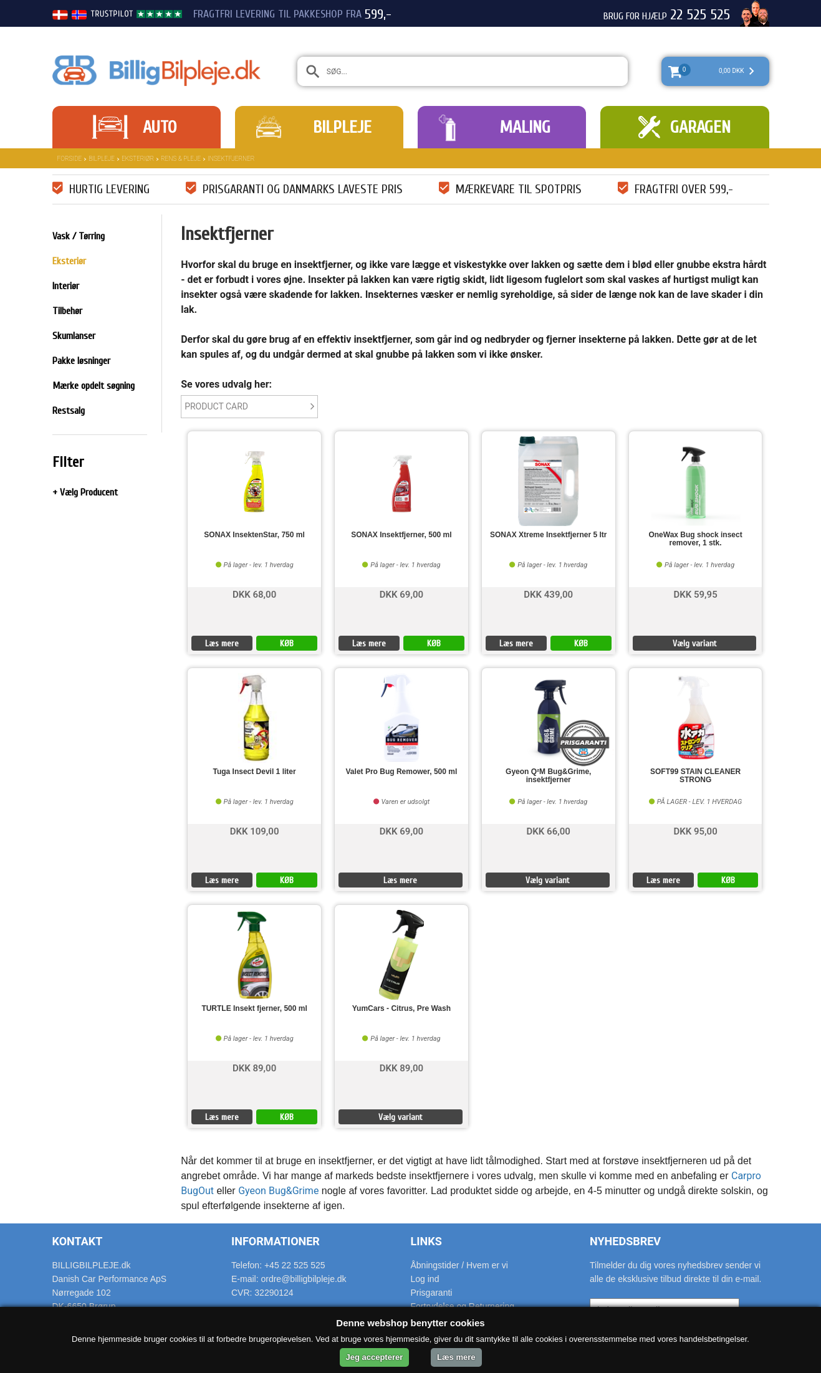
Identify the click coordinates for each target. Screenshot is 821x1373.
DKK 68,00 (254, 593)
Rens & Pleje (181, 158)
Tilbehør (67, 311)
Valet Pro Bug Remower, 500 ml (402, 772)
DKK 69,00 (401, 593)
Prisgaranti (432, 1293)
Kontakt (77, 1241)
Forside (69, 158)
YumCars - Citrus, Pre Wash (401, 1009)
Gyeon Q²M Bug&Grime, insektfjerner (548, 776)
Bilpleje (342, 127)
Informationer (275, 1241)
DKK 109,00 (254, 830)
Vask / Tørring (78, 236)
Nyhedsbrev (625, 1241)
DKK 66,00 (548, 830)
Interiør (65, 286)
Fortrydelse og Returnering (463, 1306)
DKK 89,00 (254, 1067)
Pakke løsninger (81, 360)
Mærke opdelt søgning (93, 385)
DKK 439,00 (548, 593)
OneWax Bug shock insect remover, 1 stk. (695, 539)
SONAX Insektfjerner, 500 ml (401, 535)
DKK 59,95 (695, 593)
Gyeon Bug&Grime (278, 1191)
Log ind (425, 1279)
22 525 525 (700, 14)
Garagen (700, 127)
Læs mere (222, 643)
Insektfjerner (231, 158)
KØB (287, 643)
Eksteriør (138, 158)
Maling (524, 127)
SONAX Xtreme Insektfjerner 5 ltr (548, 535)
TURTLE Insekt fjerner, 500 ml (254, 1009)
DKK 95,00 (695, 830)
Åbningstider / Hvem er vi (459, 1265)
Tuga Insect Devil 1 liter (254, 772)
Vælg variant (695, 643)
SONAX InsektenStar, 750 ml (254, 535)
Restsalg (68, 410)
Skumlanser (73, 336)
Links (426, 1241)
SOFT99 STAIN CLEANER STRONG (695, 776)
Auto (159, 127)
